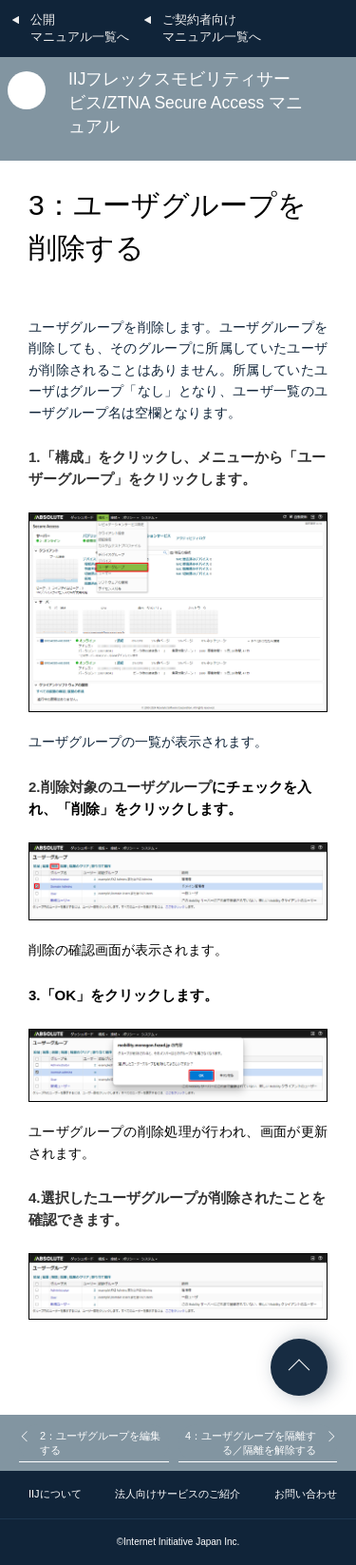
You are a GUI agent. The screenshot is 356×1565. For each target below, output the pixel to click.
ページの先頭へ (299, 1367)
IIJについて (55, 1493)
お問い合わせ (305, 1493)
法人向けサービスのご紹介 (177, 1493)
